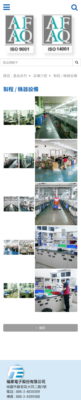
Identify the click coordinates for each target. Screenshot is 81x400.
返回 (41, 328)
